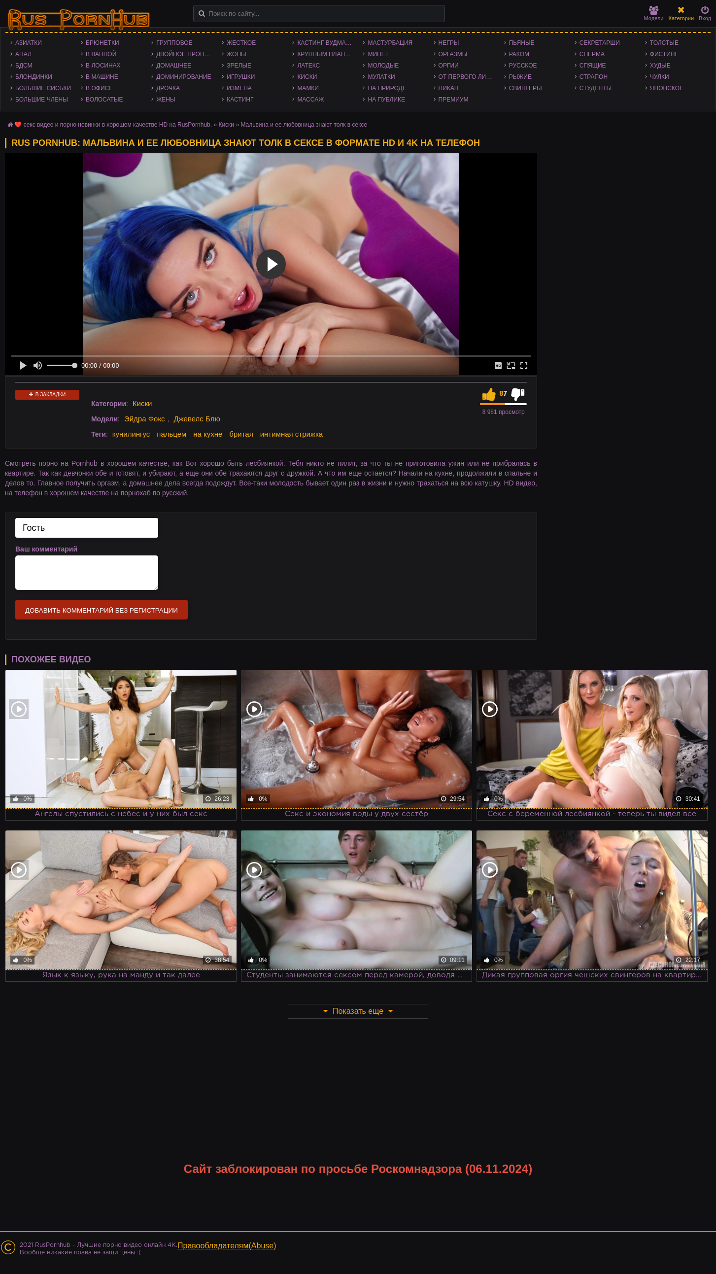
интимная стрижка (291, 434)
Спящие (593, 65)
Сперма (592, 54)
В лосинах (103, 65)
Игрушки (241, 76)
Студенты (596, 88)
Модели (654, 13)
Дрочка (168, 88)
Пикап (449, 88)
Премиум (454, 99)
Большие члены (41, 99)
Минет (378, 54)
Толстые (664, 42)
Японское (666, 88)
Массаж (310, 99)
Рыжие (520, 76)
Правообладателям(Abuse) (226, 1245)
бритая (241, 434)
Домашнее (173, 65)
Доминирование (183, 76)
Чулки (659, 76)
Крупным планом (325, 54)
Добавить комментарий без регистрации (101, 610)
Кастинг (240, 99)
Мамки (308, 88)
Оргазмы (453, 54)
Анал (23, 54)
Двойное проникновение (186, 54)
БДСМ (24, 65)
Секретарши (600, 42)
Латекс (308, 65)
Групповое (174, 42)
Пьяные (522, 42)
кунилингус (131, 434)
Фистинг (664, 54)
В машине (102, 76)
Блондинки (33, 76)
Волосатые (104, 99)
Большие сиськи (43, 88)
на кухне (207, 434)
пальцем (171, 434)
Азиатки (28, 42)
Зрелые (239, 65)
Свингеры (525, 88)
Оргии (449, 65)
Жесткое (241, 42)
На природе (387, 88)
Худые (660, 65)
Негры (449, 42)
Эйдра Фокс (144, 418)
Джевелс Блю (196, 418)
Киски (307, 76)
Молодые (383, 65)
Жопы (236, 54)
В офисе (99, 88)
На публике (386, 99)
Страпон (594, 76)
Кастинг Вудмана (325, 42)
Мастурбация (390, 42)
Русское (523, 65)
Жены (165, 99)
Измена (239, 88)
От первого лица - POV (469, 76)
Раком (519, 54)
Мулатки (381, 76)
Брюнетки (102, 42)
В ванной (101, 54)
